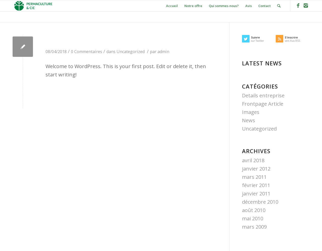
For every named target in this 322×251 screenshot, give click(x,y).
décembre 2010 (260, 201)
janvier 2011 (256, 193)
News (248, 120)
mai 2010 (252, 218)
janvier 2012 (256, 168)
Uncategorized (130, 51)
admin (163, 51)
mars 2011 (254, 177)
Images (250, 112)
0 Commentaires (86, 51)
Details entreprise (263, 95)
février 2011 (256, 185)
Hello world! (71, 41)
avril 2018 (253, 160)
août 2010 (253, 210)
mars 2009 (254, 226)
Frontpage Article (262, 103)
